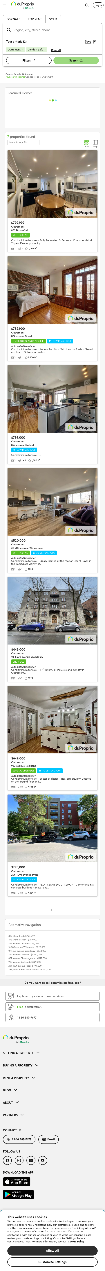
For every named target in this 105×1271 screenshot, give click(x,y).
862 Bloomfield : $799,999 (21, 936)
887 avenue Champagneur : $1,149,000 (27, 958)
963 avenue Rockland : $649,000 (24, 962)
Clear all (56, 50)
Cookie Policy (76, 1241)
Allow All (52, 1251)
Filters (28, 60)
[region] (52, 1240)
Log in (98, 5)
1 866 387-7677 (19, 1139)
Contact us (12, 1130)
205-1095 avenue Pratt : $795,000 (24, 965)
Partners (13, 1115)
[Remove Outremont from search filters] (15, 49)
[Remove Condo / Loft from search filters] (36, 49)
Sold (53, 19)
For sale (13, 19)
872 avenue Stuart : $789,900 (22, 939)
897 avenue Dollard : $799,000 (23, 943)
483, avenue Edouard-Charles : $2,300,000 (29, 969)
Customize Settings (52, 1262)
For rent (35, 19)
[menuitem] (52, 1053)
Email (48, 1139)
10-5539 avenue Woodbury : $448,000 (27, 950)
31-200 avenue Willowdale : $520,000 (26, 947)
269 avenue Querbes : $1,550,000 (25, 954)
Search (76, 60)
